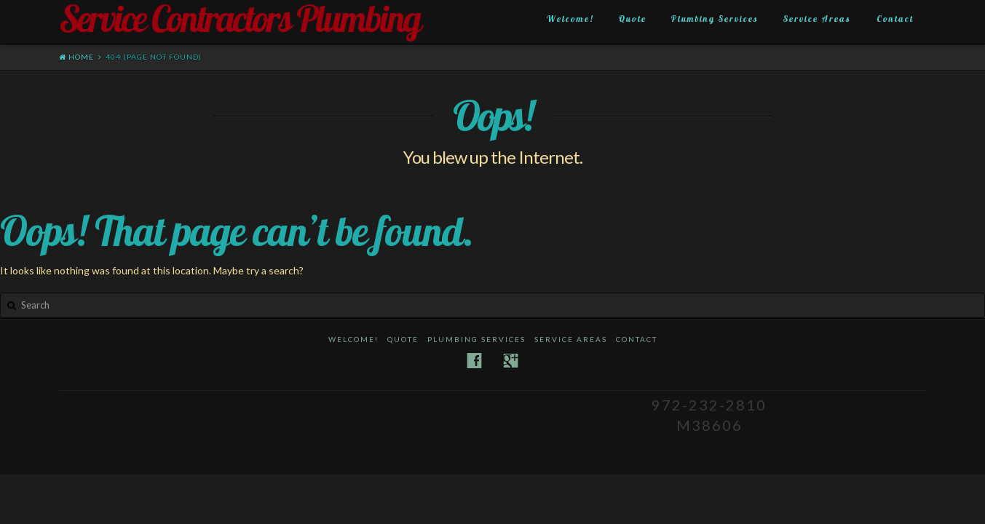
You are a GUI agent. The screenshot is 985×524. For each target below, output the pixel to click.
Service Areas (817, 18)
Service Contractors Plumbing (239, 19)
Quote (632, 18)
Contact (895, 18)
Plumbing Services (715, 18)
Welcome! (570, 18)
